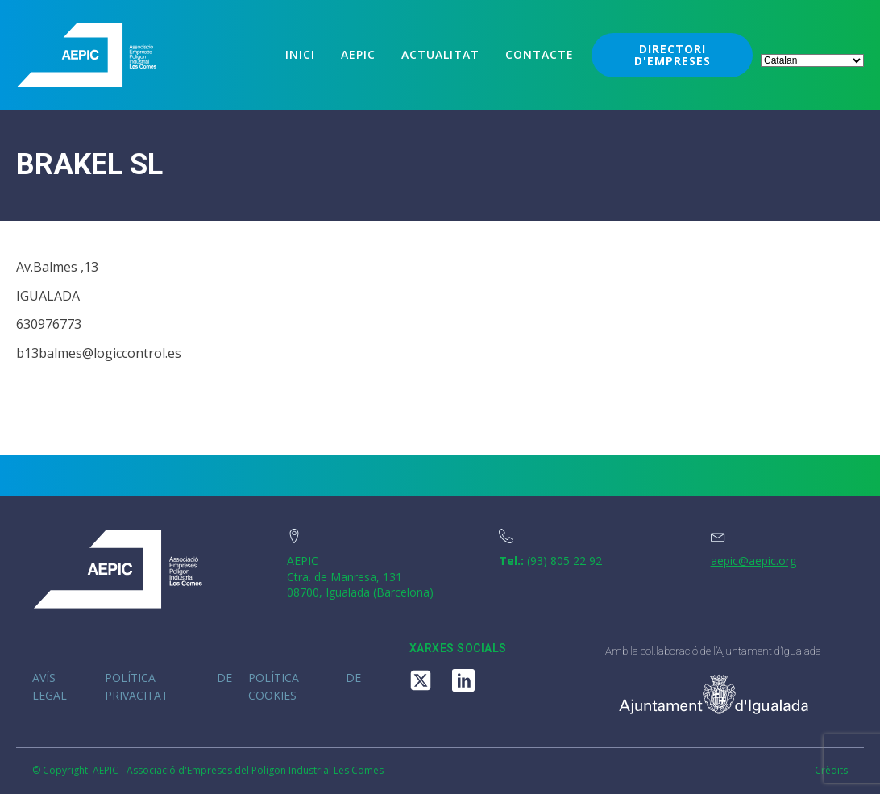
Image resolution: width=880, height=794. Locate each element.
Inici (300, 54)
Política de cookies (304, 686)
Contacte (539, 54)
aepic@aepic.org (753, 560)
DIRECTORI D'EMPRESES (672, 55)
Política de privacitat (168, 686)
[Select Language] (812, 60)
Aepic (358, 54)
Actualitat (440, 54)
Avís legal (49, 686)
